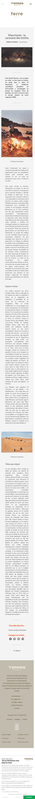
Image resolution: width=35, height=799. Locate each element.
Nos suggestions (16, 699)
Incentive (17, 708)
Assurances (5, 738)
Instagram (17, 719)
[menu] (30, 4)
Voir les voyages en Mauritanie (17, 630)
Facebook (9, 719)
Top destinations (16, 696)
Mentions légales (6, 734)
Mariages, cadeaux (17, 702)
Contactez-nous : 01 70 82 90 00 (17, 715)
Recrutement (21, 738)
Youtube (24, 719)
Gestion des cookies (23, 742)
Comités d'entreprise (17, 705)
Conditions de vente (23, 734)
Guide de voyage (6, 742)
